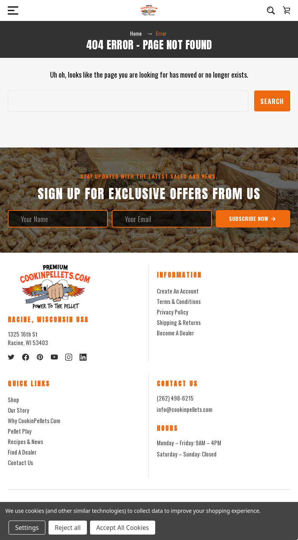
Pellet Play (19, 431)
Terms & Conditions (179, 301)
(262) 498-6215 (175, 398)
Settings (27, 527)
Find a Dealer (22, 452)
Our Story (18, 410)
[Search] (271, 10)
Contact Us (20, 462)
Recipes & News (25, 441)
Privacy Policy (172, 311)
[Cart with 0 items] (286, 10)
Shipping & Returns (179, 322)
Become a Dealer (175, 332)
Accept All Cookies (122, 527)
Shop (13, 399)
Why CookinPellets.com (34, 420)
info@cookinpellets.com (184, 409)
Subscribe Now (253, 218)
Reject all (68, 527)
